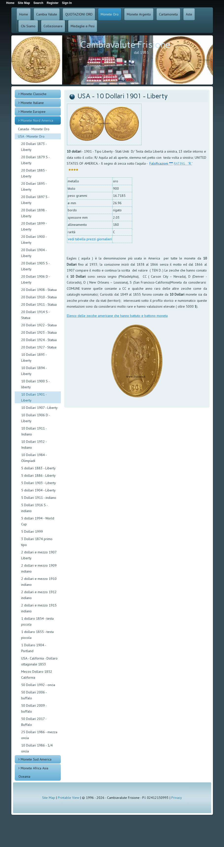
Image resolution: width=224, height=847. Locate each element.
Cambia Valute (46, 14)
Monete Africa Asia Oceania (33, 772)
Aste (189, 14)
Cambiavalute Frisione (125, 44)
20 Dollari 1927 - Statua (38, 347)
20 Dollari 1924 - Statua (39, 340)
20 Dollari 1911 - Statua (39, 304)
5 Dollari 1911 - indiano (38, 497)
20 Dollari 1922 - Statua (39, 325)
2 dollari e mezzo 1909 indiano (39, 568)
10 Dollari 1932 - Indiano (34, 444)
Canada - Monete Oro (33, 129)
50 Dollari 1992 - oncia (38, 685)
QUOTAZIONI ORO (79, 14)
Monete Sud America (36, 759)
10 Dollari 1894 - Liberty (34, 371)
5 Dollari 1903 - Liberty (38, 483)
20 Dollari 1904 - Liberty (34, 253)
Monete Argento (139, 14)
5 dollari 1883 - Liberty (38, 468)
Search (38, 3)
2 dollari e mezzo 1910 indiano (39, 581)
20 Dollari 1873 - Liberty (34, 147)
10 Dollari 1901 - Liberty (34, 397)
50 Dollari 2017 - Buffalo (33, 722)
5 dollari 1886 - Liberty (38, 475)
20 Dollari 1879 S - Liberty (35, 160)
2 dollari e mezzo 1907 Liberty (38, 555)
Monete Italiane (32, 102)
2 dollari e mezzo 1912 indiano (39, 595)
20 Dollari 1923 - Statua (39, 332)
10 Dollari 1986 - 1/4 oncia (37, 748)
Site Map (48, 797)
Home (23, 14)
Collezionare (53, 26)
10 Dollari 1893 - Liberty (34, 357)
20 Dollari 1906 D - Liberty (35, 279)
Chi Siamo (28, 26)
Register (53, 3)
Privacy (176, 797)
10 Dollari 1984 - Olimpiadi (34, 458)
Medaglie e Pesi (83, 26)
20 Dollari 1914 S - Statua (35, 315)
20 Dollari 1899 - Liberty (34, 226)
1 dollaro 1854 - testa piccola (37, 621)
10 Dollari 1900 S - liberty (35, 384)
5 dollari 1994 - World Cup (37, 521)
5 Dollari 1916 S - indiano (34, 508)
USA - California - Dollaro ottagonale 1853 (39, 661)
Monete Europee (33, 111)
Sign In (67, 3)
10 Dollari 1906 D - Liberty (35, 418)
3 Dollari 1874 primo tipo (36, 542)
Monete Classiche (34, 94)
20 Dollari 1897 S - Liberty (35, 200)
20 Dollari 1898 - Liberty (34, 213)
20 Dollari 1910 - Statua (39, 297)
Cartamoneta (168, 14)
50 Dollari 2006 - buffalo (34, 695)
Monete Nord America (37, 120)
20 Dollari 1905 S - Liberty (35, 266)
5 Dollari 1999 (32, 531)
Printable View (68, 797)
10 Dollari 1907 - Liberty (39, 407)
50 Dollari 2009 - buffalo (34, 708)
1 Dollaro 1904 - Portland (33, 648)
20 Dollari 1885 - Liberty (34, 173)
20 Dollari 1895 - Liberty (34, 186)
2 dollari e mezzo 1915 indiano (39, 608)
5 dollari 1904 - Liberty (38, 490)
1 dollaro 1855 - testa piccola (37, 635)
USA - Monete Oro (31, 136)
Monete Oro (110, 14)
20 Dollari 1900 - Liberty (34, 239)
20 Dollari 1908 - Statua (39, 289)
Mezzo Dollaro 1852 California (36, 674)
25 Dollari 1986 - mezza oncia (39, 735)
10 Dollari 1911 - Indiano (34, 431)
